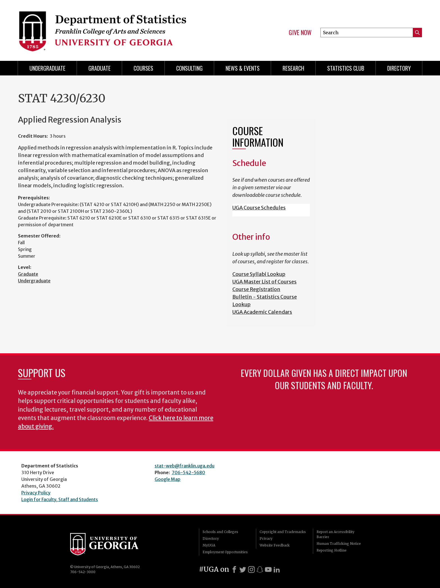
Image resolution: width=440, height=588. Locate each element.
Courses (143, 68)
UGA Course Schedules (259, 207)
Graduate (99, 68)
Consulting (189, 68)
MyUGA (209, 545)
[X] (242, 569)
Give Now (300, 32)
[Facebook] (234, 569)
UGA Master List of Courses (264, 281)
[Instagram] (251, 569)
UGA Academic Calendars (262, 312)
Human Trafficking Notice (339, 543)
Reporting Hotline (332, 550)
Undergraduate (47, 68)
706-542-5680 (188, 472)
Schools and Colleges (220, 532)
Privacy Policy (36, 492)
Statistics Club (345, 68)
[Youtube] (268, 569)
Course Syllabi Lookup (258, 274)
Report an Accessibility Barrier (335, 534)
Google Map (167, 479)
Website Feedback (275, 545)
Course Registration (256, 289)
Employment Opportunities (225, 552)
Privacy (266, 538)
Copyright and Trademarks (283, 532)
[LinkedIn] (276, 569)
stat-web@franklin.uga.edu (184, 466)
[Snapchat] (259, 569)
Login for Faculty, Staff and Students (59, 499)
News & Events (243, 68)
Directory (399, 68)
